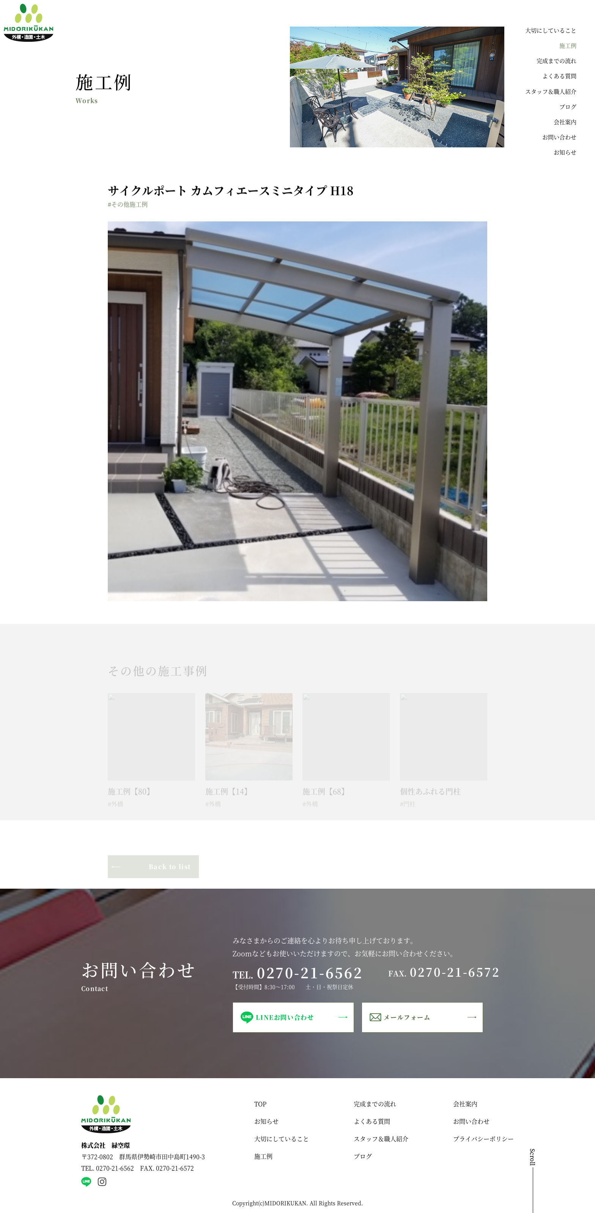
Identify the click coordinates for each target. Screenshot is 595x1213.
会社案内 (565, 122)
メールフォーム (407, 1017)
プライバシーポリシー (483, 1138)
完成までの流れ (556, 61)
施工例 (567, 45)
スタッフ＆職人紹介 (550, 91)
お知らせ (565, 152)
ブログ (567, 107)
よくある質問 (559, 76)
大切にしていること (550, 30)
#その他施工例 (128, 204)
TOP (260, 1103)
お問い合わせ (559, 137)
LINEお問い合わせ (285, 1017)
